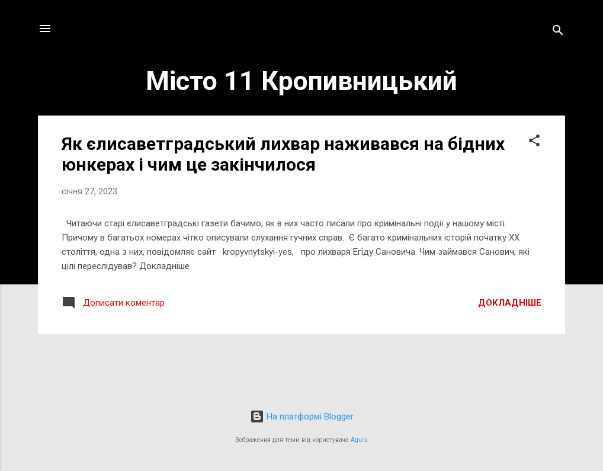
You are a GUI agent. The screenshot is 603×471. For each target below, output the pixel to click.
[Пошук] (558, 32)
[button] (534, 142)
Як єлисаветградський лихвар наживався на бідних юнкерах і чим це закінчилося (283, 154)
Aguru (359, 440)
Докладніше (509, 302)
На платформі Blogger (302, 416)
